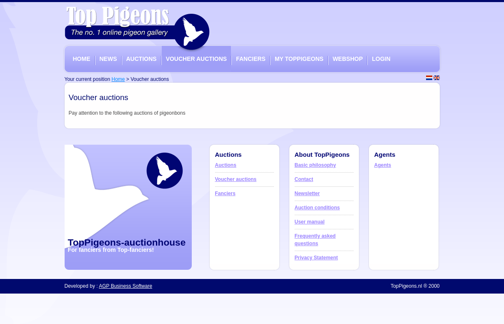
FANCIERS (251, 58)
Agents (382, 165)
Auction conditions (317, 208)
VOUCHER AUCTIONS (196, 58)
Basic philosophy (315, 165)
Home (118, 79)
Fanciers (225, 193)
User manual (310, 222)
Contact (304, 179)
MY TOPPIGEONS (299, 58)
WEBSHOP (348, 58)
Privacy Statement (316, 258)
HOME (81, 58)
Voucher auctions (236, 179)
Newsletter (307, 193)
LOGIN (381, 58)
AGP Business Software (125, 286)
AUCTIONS (141, 58)
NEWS (108, 58)
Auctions (225, 165)
